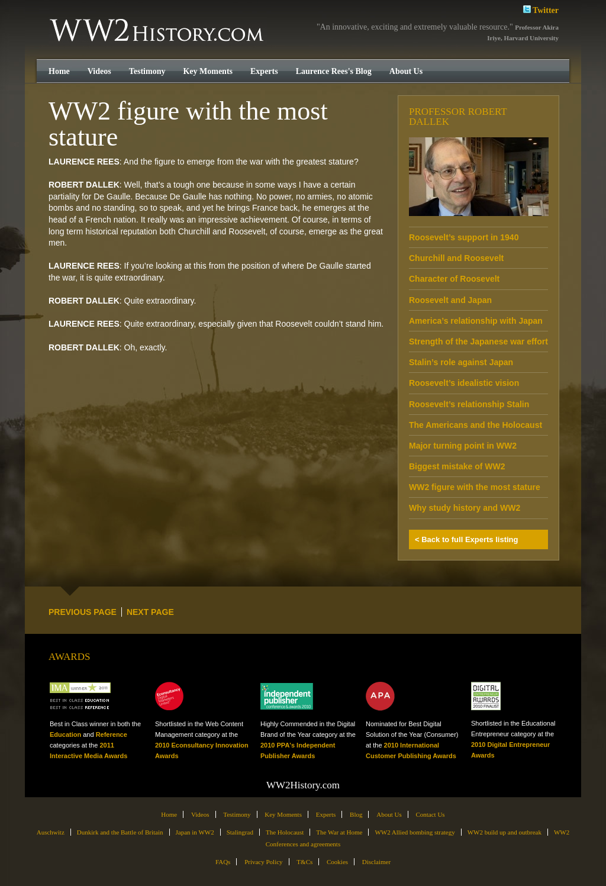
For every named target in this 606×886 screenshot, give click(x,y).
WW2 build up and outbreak (504, 832)
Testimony (147, 71)
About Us (406, 71)
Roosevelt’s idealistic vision (464, 383)
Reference (111, 734)
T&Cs (304, 861)
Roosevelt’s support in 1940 (463, 237)
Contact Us (429, 814)
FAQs (222, 861)
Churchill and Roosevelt (456, 258)
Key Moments (208, 71)
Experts (264, 71)
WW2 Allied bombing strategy (414, 832)
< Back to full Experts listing (466, 539)
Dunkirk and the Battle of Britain (120, 832)
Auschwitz (51, 832)
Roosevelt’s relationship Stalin (469, 404)
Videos (99, 71)
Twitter (541, 9)
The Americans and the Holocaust (475, 425)
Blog (356, 814)
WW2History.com (158, 31)
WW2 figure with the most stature (474, 487)
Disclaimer (376, 861)
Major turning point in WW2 (463, 445)
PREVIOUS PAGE (83, 612)
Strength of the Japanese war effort (478, 341)
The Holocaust (285, 832)
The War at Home (339, 832)
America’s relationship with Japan (476, 321)
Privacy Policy (263, 861)
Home (59, 71)
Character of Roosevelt (454, 278)
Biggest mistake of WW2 (457, 466)
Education (65, 734)
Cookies (337, 861)
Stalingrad (240, 832)
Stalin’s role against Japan (461, 362)
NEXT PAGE (150, 612)
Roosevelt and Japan (450, 300)
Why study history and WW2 (464, 508)
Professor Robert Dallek (458, 116)
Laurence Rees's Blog (334, 71)
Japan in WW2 (195, 832)
